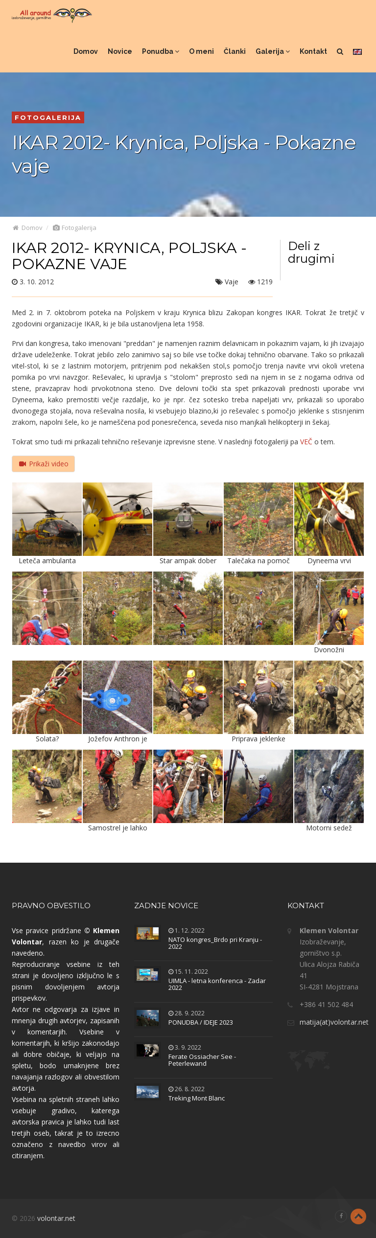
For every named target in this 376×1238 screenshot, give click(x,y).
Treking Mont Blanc (196, 1098)
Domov (85, 51)
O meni (201, 51)
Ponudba (160, 51)
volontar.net (56, 1218)
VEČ (306, 441)
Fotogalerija (74, 227)
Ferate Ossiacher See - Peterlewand (202, 1060)
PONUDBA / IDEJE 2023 (200, 1022)
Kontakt (313, 51)
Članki (235, 51)
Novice (120, 51)
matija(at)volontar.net (334, 1022)
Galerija (273, 51)
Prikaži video (43, 463)
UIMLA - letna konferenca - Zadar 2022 (217, 984)
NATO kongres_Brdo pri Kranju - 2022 (215, 943)
